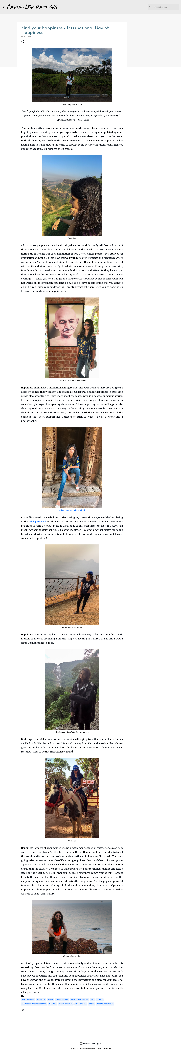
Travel (91, 1004)
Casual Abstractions (32, 7)
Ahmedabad (41, 1000)
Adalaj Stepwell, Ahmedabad (72, 510)
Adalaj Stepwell (37, 521)
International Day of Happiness (34, 1004)
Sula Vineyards (80, 1004)
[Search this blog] (166, 7)
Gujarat (100, 1000)
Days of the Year (62, 1000)
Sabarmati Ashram (66, 1004)
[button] (22, 41)
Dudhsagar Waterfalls (79, 1000)
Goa (92, 1000)
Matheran (52, 1004)
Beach (50, 1000)
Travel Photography (105, 1004)
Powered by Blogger (90, 1043)
